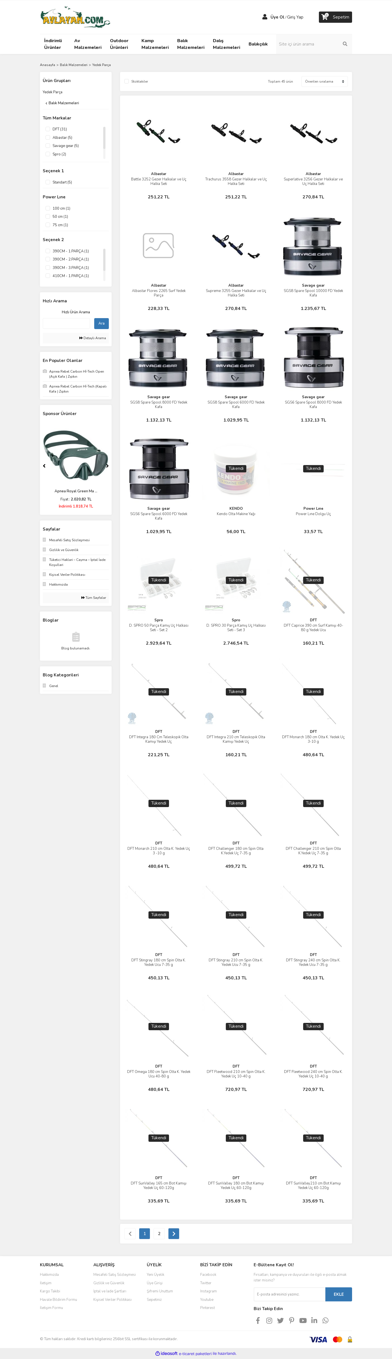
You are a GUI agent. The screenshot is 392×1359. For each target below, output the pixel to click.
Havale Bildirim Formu (58, 1299)
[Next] (107, 466)
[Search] (314, 44)
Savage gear (313, 285)
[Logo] (75, 17)
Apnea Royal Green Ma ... (76, 491)
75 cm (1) (60, 225)
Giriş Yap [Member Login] (295, 17)
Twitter (205, 1283)
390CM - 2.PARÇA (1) (71, 259)
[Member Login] (264, 17)
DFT (313, 620)
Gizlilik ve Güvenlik (108, 1283)
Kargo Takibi (50, 1291)
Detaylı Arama (92, 338)
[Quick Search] (66, 323)
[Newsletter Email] (289, 1294)
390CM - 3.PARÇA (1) (71, 267)
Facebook (208, 1274)
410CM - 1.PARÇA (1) (71, 275)
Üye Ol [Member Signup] (278, 17)
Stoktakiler (139, 81)
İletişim (45, 1283)
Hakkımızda (49, 1274)
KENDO (236, 508)
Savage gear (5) (66, 145)
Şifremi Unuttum (160, 1291)
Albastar (158, 173)
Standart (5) (62, 182)
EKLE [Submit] (339, 1294)
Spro (158, 620)
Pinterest (207, 1307)
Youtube (206, 1299)
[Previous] (44, 466)
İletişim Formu (51, 1307)
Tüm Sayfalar (93, 597)
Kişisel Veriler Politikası (112, 1299)
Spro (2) (59, 154)
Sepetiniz (154, 1299)
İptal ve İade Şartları (109, 1291)
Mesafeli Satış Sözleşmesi (114, 1274)
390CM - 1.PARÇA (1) (71, 251)
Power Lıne (313, 508)
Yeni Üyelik (155, 1274)
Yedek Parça (101, 65)
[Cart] (335, 17)
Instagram (208, 1291)
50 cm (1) (60, 216)
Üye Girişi (155, 1283)
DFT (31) (60, 129)
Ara (101, 323)
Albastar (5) (62, 137)
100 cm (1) (61, 208)
